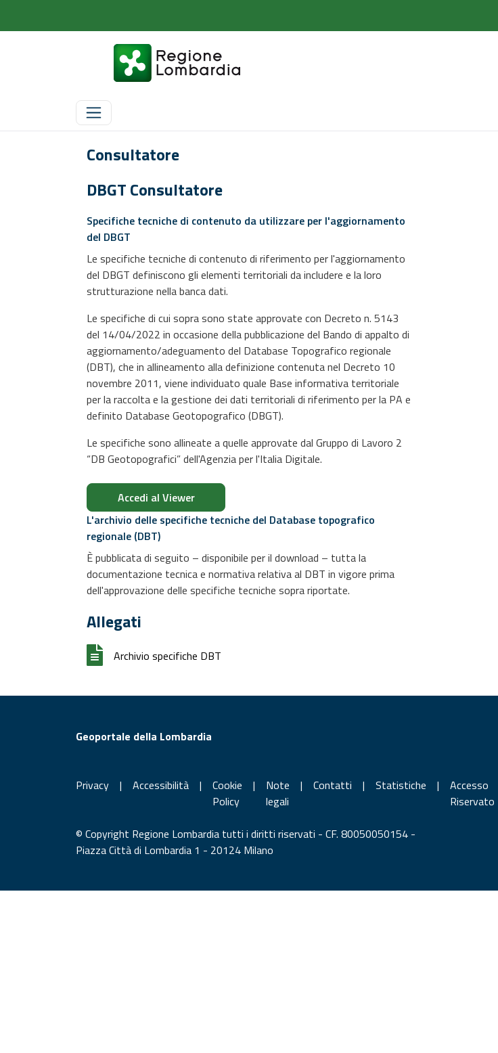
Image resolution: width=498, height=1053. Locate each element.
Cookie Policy (227, 793)
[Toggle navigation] (94, 112)
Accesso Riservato (472, 793)
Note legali (278, 793)
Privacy (92, 785)
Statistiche (401, 785)
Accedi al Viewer (156, 497)
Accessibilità (161, 785)
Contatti (332, 785)
